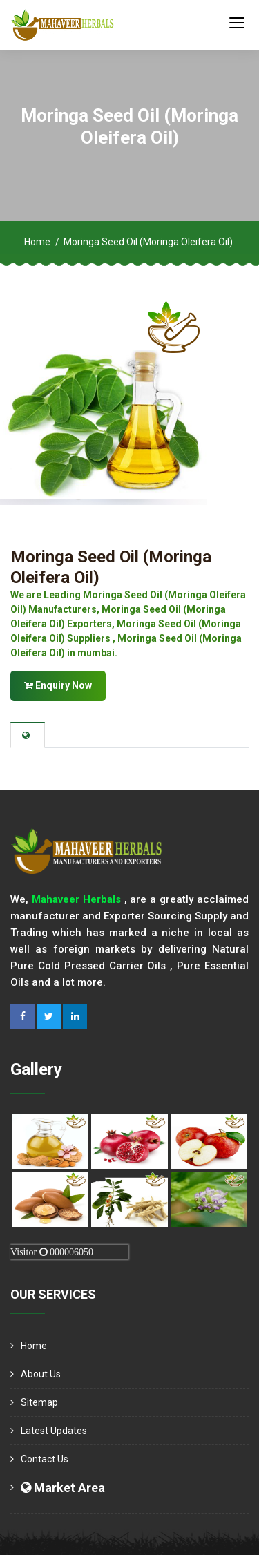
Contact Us (44, 1459)
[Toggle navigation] (237, 22)
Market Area (63, 1487)
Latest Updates (54, 1430)
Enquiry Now (58, 685)
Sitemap (39, 1402)
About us (41, 1374)
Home (37, 241)
